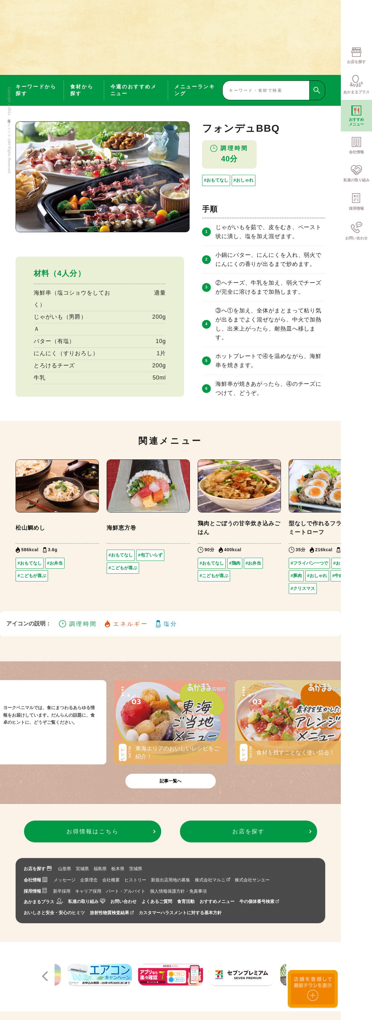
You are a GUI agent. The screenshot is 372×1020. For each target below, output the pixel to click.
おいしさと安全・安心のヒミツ (54, 912)
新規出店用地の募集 (170, 879)
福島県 (100, 868)
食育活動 (186, 901)
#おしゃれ (244, 180)
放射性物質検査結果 (112, 912)
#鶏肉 (234, 563)
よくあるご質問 (157, 901)
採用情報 (35, 891)
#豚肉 (296, 575)
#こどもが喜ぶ (31, 575)
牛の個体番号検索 (259, 901)
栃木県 (117, 868)
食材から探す (82, 90)
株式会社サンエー (252, 879)
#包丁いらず (150, 554)
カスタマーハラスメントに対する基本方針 (180, 912)
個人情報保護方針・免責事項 (178, 891)
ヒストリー (135, 879)
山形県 (64, 868)
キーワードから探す (36, 90)
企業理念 (89, 879)
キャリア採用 (88, 891)
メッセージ (64, 879)
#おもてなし (216, 180)
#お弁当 (55, 563)
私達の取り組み (86, 901)
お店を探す (38, 868)
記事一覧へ (170, 780)
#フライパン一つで (309, 563)
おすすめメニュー (217, 901)
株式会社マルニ (212, 879)
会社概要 (111, 879)
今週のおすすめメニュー (133, 90)
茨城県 (135, 868)
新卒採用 (61, 891)
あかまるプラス (43, 901)
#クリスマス (303, 588)
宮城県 (82, 868)
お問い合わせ (123, 901)
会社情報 (35, 879)
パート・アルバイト (125, 891)
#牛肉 (338, 575)
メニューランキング (194, 90)
